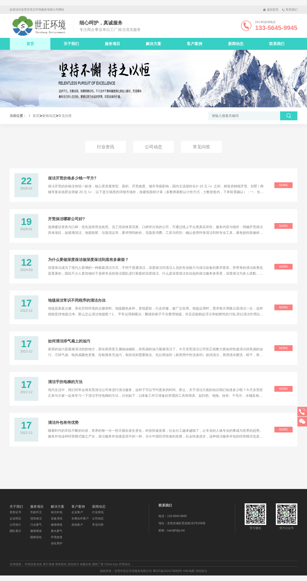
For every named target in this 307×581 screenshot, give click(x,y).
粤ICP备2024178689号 (167, 571)
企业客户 (77, 512)
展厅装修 (48, 564)
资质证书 (15, 512)
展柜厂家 (98, 564)
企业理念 (15, 518)
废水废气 (56, 531)
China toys (111, 564)
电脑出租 (85, 564)
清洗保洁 (36, 518)
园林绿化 (36, 537)
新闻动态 (49, 116)
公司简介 (15, 524)
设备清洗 (56, 518)
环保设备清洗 (33, 564)
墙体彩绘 (61, 564)
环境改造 (56, 537)
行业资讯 (105, 146)
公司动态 (153, 146)
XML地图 (189, 571)
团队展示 (15, 531)
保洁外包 (56, 512)
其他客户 (77, 524)
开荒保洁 (124, 564)
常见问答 (65, 116)
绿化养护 (56, 543)
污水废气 (36, 524)
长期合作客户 (80, 518)
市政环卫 (36, 512)
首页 (30, 44)
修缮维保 (36, 531)
